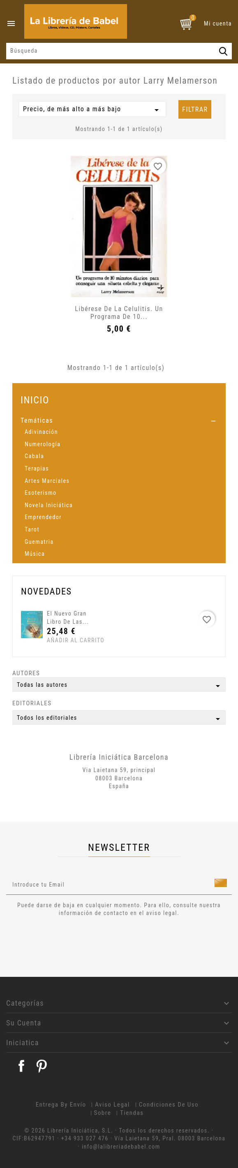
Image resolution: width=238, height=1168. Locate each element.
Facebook (21, 1066)
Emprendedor (43, 517)
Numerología (42, 444)
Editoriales (32, 703)
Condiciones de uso (169, 1104)
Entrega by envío (61, 1104)
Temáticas (37, 420)
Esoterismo (41, 492)
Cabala (34, 456)
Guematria (39, 541)
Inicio (35, 399)
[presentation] (74, 940)
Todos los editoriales (120, 719)
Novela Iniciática (49, 505)
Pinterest (41, 1066)
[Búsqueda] (119, 51)
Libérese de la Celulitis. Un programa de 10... (119, 313)
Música (35, 553)
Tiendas (132, 1113)
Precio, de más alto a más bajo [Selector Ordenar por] (92, 110)
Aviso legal (112, 1104)
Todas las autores (120, 686)
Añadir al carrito (62, 640)
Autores (26, 673)
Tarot (32, 529)
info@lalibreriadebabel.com (121, 1146)
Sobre (102, 1113)
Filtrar (195, 109)
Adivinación (41, 431)
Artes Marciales (47, 480)
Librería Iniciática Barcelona (119, 757)
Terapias (37, 468)
